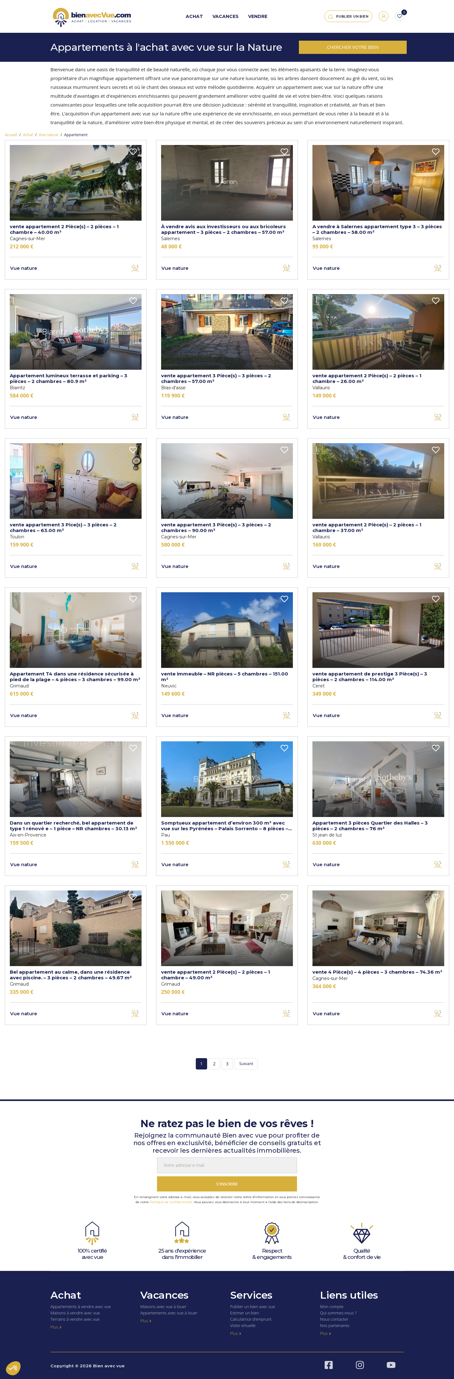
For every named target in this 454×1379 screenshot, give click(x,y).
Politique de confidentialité (171, 1202)
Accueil (11, 134)
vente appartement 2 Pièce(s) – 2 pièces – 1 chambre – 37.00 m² (367, 527)
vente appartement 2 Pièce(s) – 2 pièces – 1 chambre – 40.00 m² (64, 229)
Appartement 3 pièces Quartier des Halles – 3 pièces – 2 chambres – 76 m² (370, 825)
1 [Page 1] (201, 1064)
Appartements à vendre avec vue (80, 1306)
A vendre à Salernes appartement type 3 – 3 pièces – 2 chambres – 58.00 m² (377, 229)
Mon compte (331, 1306)
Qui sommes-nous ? (338, 1313)
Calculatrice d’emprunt (250, 1319)
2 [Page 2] (214, 1064)
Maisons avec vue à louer (163, 1306)
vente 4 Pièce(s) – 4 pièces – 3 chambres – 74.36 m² (377, 972)
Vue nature (48, 134)
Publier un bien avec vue (252, 1306)
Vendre (257, 16)
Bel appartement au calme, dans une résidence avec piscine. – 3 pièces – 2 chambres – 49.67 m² (71, 975)
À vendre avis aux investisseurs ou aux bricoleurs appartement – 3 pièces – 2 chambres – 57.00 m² (223, 229)
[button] (13, 1368)
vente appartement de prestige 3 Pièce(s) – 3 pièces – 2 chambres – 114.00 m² (369, 676)
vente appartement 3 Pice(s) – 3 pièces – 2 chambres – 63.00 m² (63, 527)
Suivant (246, 1063)
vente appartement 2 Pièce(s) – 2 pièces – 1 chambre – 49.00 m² (215, 975)
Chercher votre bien (353, 47)
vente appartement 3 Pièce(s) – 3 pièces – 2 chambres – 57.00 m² (216, 378)
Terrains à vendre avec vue (75, 1319)
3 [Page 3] (227, 1064)
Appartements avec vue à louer (168, 1313)
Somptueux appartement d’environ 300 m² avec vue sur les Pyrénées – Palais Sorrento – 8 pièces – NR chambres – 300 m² (224, 825)
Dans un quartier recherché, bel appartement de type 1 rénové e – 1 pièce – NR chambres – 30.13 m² (73, 825)
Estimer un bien (244, 1313)
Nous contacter (334, 1319)
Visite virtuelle (242, 1325)
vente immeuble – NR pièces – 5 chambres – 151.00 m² (224, 676)
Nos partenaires (334, 1325)
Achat (194, 16)
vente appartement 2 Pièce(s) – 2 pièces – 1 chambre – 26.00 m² (367, 378)
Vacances (225, 16)
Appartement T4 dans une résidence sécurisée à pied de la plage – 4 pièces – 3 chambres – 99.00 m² (75, 676)
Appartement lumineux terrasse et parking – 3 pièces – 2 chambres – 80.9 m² (68, 378)
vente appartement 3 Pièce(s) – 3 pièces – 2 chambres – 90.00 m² (216, 527)
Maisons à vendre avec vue (75, 1313)
